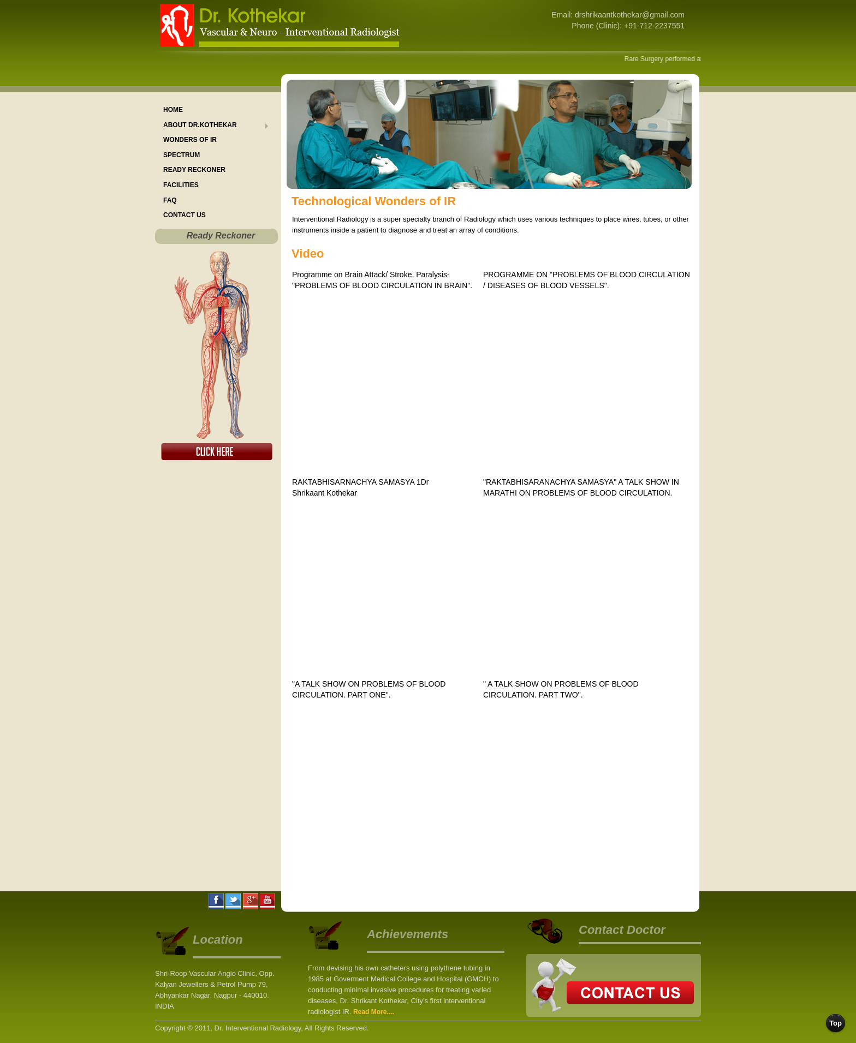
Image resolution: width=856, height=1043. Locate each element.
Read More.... (373, 1012)
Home (173, 110)
